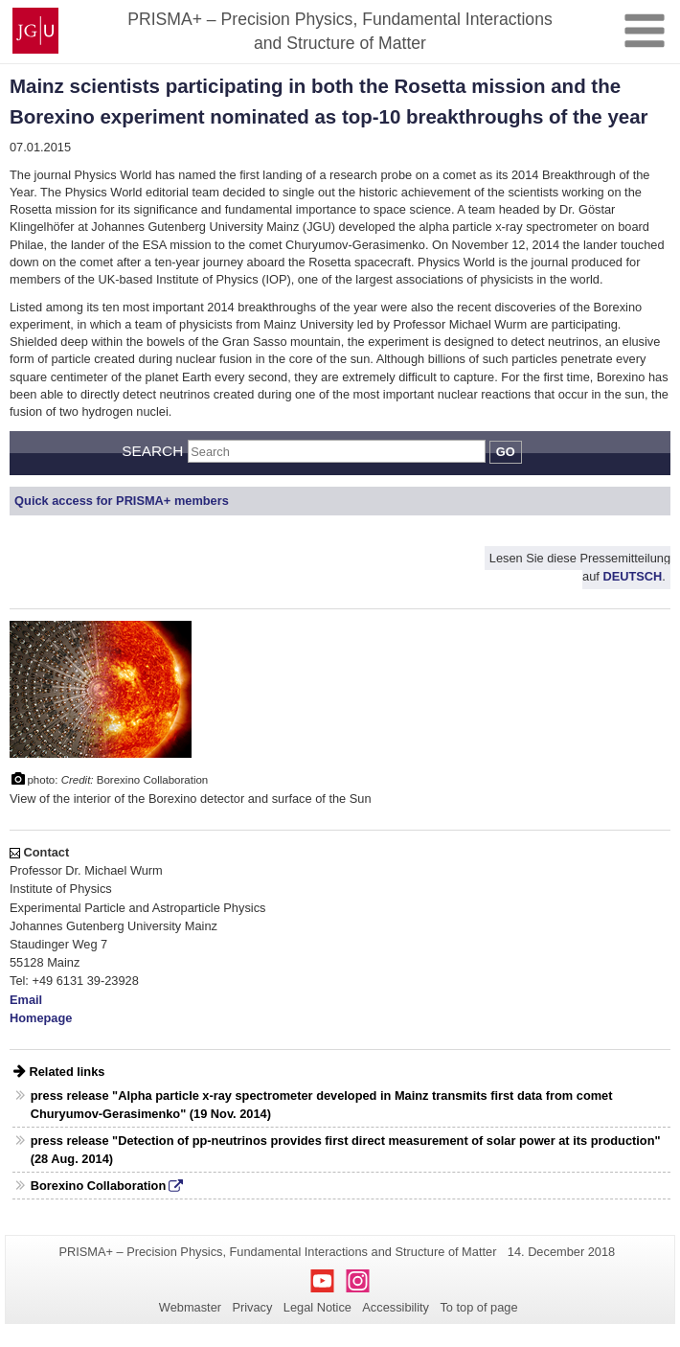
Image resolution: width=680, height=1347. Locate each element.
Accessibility (395, 1307)
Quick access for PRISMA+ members (121, 500)
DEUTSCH (632, 577)
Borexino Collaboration (98, 1185)
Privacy (252, 1307)
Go (505, 452)
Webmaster (190, 1307)
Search (152, 451)
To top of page (478, 1307)
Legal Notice (317, 1307)
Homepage (41, 1018)
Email (26, 1000)
